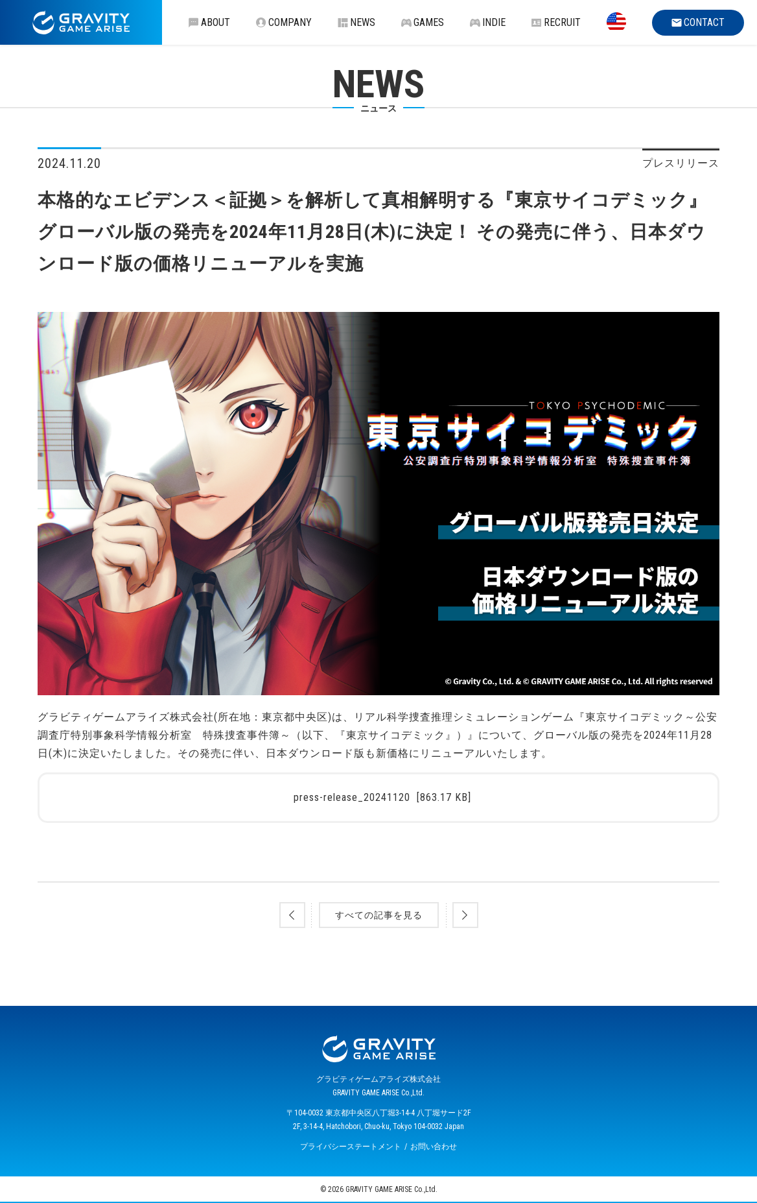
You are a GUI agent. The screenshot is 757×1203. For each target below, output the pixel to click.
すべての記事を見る (379, 915)
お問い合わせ (433, 1146)
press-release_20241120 (382, 797)
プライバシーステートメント (350, 1146)
